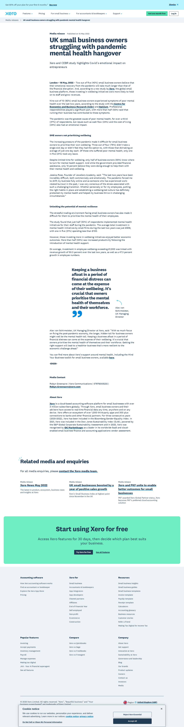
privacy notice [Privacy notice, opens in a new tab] (86, 716)
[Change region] (146, 702)
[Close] (161, 709)
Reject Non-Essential (132, 715)
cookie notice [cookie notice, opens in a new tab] (72, 716)
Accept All (132, 721)
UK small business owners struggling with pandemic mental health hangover (56, 20)
